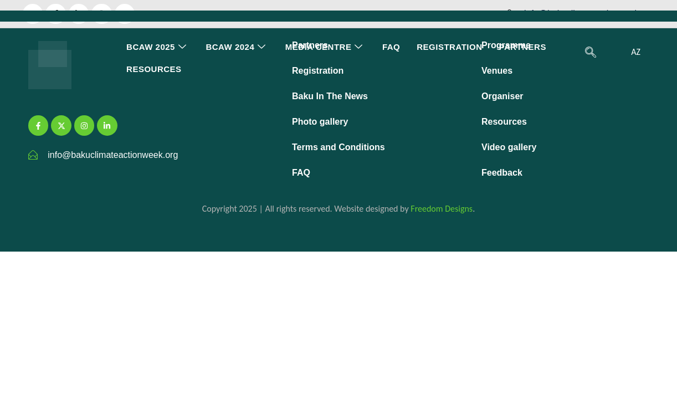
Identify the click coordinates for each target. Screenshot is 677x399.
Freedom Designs (442, 208)
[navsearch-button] (590, 53)
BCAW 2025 (157, 47)
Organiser (502, 96)
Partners (522, 47)
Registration (449, 47)
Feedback (501, 172)
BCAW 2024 (237, 47)
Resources (154, 69)
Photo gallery (320, 121)
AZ (635, 52)
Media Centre (325, 47)
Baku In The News (330, 96)
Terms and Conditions (338, 147)
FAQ (391, 47)
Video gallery (508, 147)
